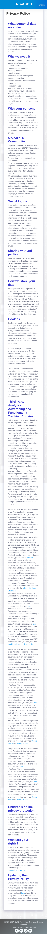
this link (30, 558)
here (29, 606)
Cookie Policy (13, 644)
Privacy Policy (28, 644)
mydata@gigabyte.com (17, 870)
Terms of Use (17, 927)
